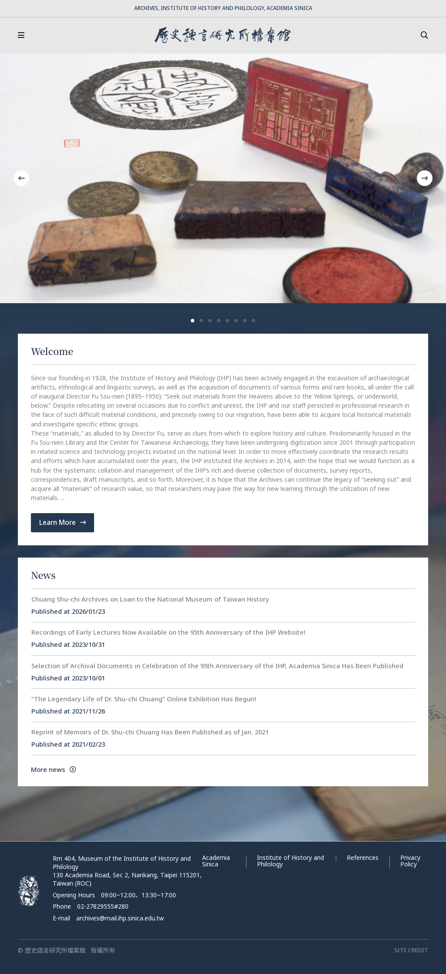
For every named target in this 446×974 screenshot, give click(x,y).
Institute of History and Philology (290, 860)
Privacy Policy (410, 860)
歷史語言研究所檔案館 (222, 35)
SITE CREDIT (411, 950)
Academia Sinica (216, 860)
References (362, 857)
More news (53, 769)
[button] (192, 320)
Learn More (62, 522)
